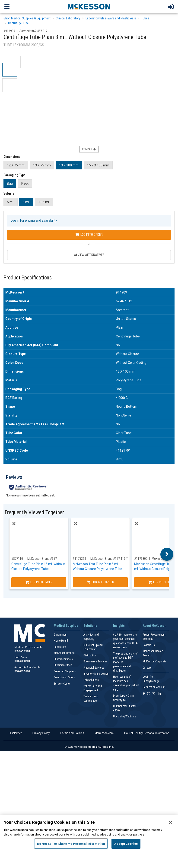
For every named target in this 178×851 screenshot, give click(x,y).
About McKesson (154, 626)
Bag (10, 183)
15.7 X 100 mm (98, 165)
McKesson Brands (64, 653)
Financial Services (93, 667)
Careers (147, 667)
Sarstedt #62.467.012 (33, 31)
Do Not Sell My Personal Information (146, 733)
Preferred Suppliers (65, 671)
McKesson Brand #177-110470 (110, 558)
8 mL (26, 202)
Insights (119, 626)
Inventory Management (96, 673)
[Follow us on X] (154, 694)
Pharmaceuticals (63, 659)
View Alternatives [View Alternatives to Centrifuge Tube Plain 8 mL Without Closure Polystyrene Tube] (89, 255)
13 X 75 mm (42, 165)
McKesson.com (104, 733)
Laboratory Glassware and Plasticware (111, 18)
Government (60, 634)
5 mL (10, 202)
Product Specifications (27, 278)
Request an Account (154, 687)
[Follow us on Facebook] (144, 694)
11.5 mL (44, 202)
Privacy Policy (41, 733)
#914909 (9, 31)
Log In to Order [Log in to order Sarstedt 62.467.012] (89, 234)
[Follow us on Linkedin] (159, 694)
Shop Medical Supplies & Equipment (27, 18)
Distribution (89, 655)
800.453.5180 (22, 671)
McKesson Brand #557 (42, 558)
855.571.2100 (22, 651)
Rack (25, 183)
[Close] (170, 822)
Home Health (61, 640)
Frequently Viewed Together (34, 512)
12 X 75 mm (16, 165)
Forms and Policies (72, 733)
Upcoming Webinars (124, 716)
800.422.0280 (22, 661)
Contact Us (149, 645)
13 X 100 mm (69, 165)
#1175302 (140, 558)
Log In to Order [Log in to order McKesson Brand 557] (39, 582)
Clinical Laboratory (68, 18)
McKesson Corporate (154, 661)
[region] (89, 833)
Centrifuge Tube (18, 23)
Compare (89, 149)
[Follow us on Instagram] (148, 694)
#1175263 (79, 558)
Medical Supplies (66, 626)
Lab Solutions (91, 680)
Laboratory (60, 647)
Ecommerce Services (95, 661)
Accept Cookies (126, 843)
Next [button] (167, 554)
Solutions (90, 626)
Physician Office (63, 665)
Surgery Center (62, 683)
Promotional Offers (64, 677)
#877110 (17, 558)
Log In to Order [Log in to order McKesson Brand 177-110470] (100, 582)
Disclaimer (15, 733)
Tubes (145, 18)
